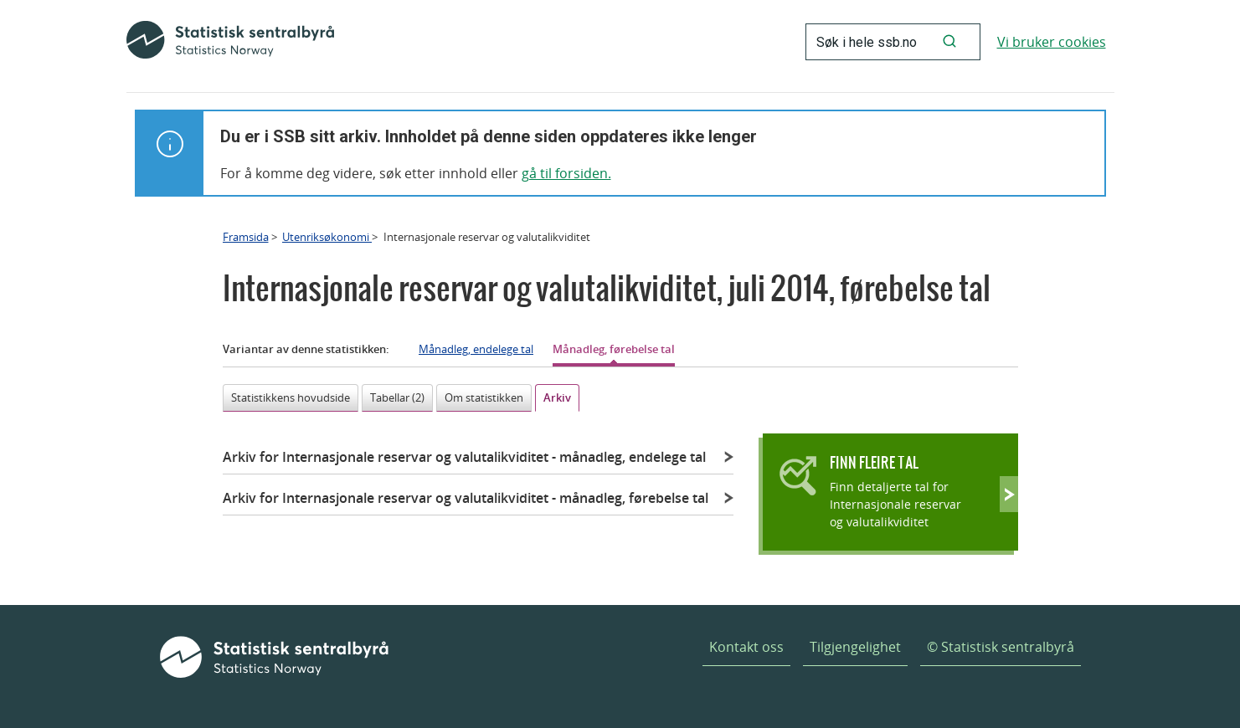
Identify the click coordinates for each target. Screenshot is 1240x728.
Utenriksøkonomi (327, 236)
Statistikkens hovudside (290, 397)
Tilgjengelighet (855, 647)
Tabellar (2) (397, 397)
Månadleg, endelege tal (476, 348)
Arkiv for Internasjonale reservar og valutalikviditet (464, 457)
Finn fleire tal (874, 462)
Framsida (246, 236)
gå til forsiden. (566, 173)
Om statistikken (484, 397)
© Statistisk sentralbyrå (1000, 647)
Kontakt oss (746, 647)
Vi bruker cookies (1051, 42)
